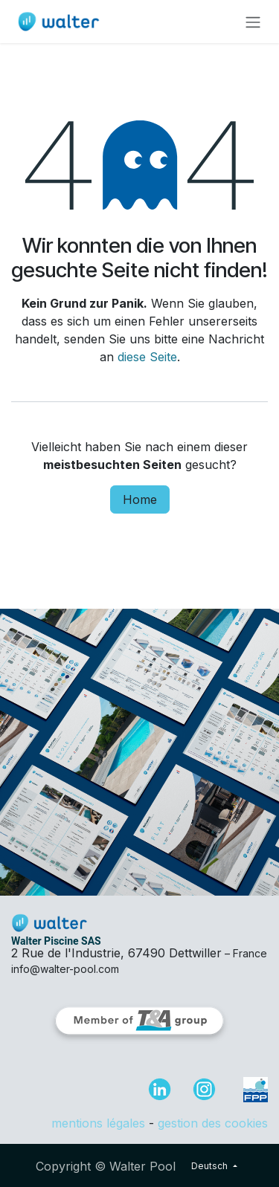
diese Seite (147, 356)
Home (140, 499)
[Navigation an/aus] (253, 21)
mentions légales (98, 1123)
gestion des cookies (213, 1123)
